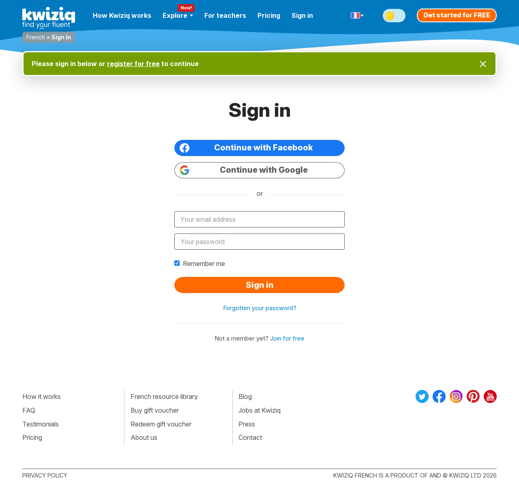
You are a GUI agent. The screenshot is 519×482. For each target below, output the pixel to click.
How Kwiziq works (122, 15)
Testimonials (40, 424)
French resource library (164, 396)
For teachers (225, 15)
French (35, 37)
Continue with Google (244, 170)
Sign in (302, 15)
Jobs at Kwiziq (259, 410)
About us (144, 437)
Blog (245, 396)
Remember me (199, 263)
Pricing (268, 15)
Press (246, 424)
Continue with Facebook (246, 148)
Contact (250, 437)
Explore (178, 15)
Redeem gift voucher (161, 424)
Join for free (287, 338)
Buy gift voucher (155, 410)
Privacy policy (44, 475)
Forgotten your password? (259, 308)
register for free (133, 64)
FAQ (28, 410)
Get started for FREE (456, 15)
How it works (41, 396)
